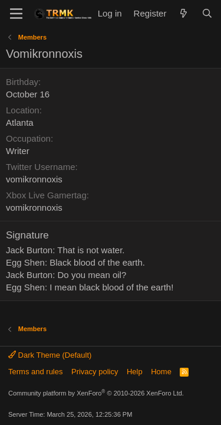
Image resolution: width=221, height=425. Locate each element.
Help (135, 371)
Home (161, 371)
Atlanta (20, 122)
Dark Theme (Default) (49, 355)
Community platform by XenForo (96, 393)
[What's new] (183, 13)
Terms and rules (35, 371)
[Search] (207, 13)
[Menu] (16, 13)
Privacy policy (94, 371)
